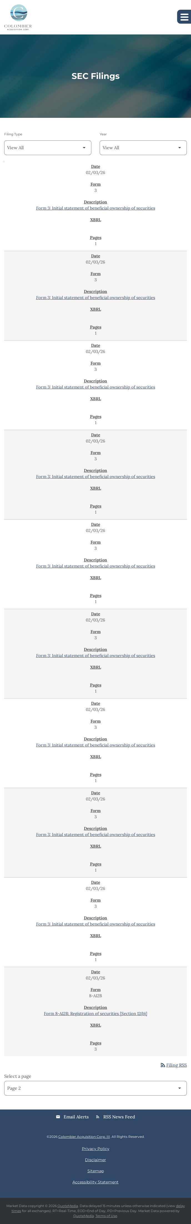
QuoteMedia (67, 1206)
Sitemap (95, 1171)
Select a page (17, 1076)
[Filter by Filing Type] (47, 147)
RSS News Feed (115, 1116)
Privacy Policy (95, 1149)
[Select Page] (95, 1088)
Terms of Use (106, 1216)
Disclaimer (95, 1160)
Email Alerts (72, 1116)
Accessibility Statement (95, 1182)
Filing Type (13, 134)
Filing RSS (173, 1065)
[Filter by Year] (143, 147)
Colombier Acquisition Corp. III (84, 1137)
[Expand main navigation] (184, 17)
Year (103, 134)
